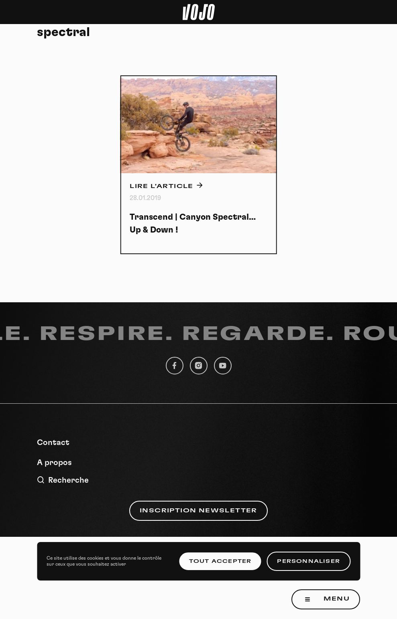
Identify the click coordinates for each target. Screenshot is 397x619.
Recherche (63, 480)
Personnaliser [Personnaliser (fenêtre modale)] (308, 561)
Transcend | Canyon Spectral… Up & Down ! (193, 223)
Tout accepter (220, 561)
